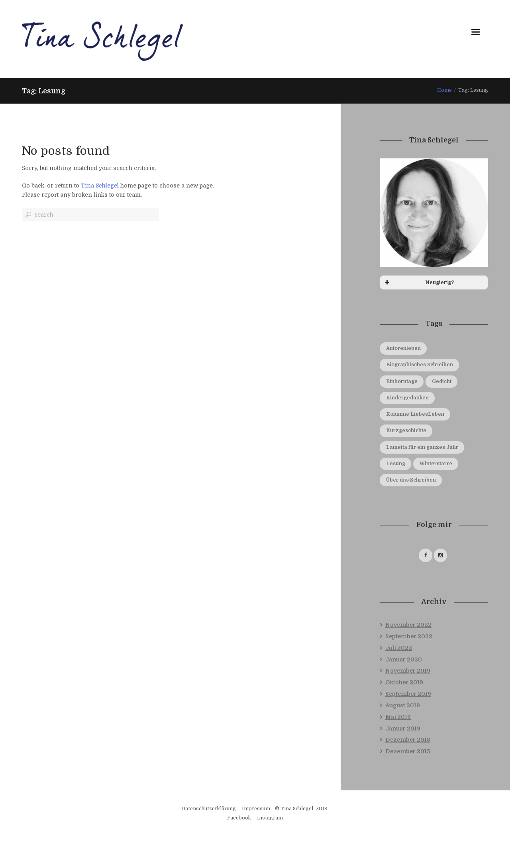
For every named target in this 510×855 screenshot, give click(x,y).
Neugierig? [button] (418, 283)
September (408, 637)
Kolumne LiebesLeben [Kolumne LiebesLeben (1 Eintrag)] (415, 414)
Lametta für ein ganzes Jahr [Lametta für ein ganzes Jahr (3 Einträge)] (422, 447)
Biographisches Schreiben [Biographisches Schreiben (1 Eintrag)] (420, 365)
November (408, 625)
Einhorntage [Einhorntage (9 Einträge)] (402, 381)
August (402, 706)
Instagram (270, 818)
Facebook (239, 818)
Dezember (407, 740)
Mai (398, 718)
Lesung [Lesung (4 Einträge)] (395, 463)
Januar (403, 660)
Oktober (404, 683)
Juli (398, 649)
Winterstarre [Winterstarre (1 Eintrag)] (436, 463)
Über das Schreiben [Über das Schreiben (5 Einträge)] (411, 480)
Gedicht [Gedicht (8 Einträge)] (442, 381)
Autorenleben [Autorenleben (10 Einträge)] (403, 348)
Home (444, 90)
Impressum (256, 809)
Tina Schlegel (100, 185)
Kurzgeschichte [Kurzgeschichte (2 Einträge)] (406, 431)
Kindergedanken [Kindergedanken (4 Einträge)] (408, 398)
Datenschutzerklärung (208, 809)
